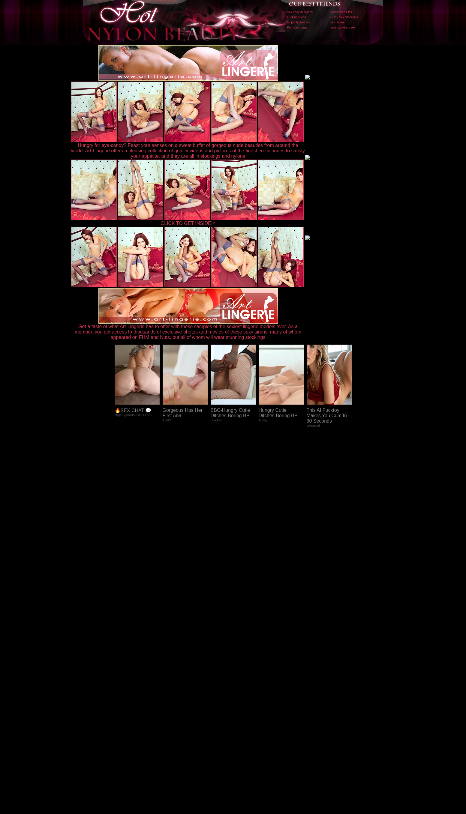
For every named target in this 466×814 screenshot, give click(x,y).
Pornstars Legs (297, 27)
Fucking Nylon (296, 17)
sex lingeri (337, 22)
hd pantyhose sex (299, 22)
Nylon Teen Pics (341, 12)
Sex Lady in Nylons (300, 12)
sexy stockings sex (342, 27)
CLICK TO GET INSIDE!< (188, 223)
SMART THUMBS (243, 688)
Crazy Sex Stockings (344, 17)
